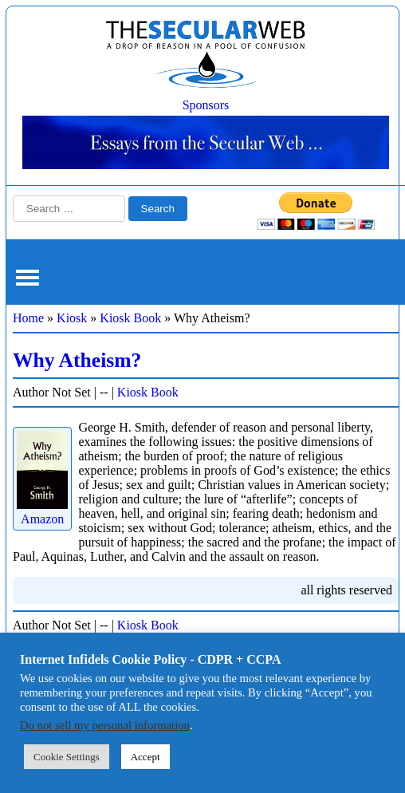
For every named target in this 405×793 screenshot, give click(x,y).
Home (28, 318)
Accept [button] (145, 757)
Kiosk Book (130, 318)
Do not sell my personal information (105, 725)
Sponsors (206, 105)
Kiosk (72, 318)
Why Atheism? (77, 360)
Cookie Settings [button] (66, 757)
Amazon (42, 512)
